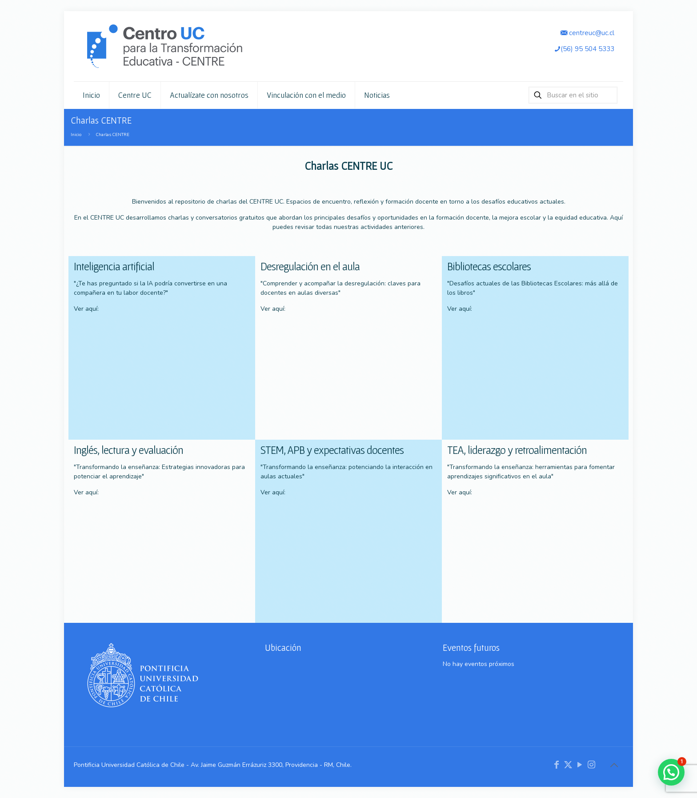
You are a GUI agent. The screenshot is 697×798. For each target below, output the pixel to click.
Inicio (76, 134)
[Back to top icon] (614, 765)
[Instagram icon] (591, 765)
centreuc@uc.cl (587, 32)
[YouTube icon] (579, 765)
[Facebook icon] (556, 765)
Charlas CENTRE (112, 134)
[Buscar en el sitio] (573, 95)
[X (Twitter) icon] (568, 765)
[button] (671, 772)
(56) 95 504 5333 (584, 48)
